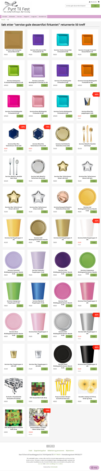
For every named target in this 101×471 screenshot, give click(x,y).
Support (26, 16)
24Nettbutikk (53, 467)
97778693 (57, 455)
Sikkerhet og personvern (56, 451)
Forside (4, 16)
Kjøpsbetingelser (40, 451)
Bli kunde (12, 16)
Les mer (40, 464)
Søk (95, 6)
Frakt (30, 451)
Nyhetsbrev (70, 451)
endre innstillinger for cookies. (54, 464)
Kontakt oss (42, 16)
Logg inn (34, 16)
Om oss (19, 16)
